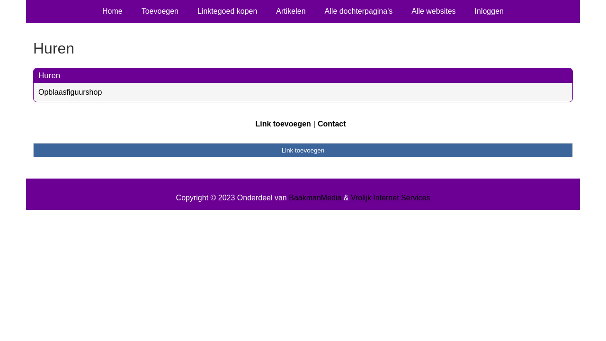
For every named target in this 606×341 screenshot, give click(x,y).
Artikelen (290, 11)
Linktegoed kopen (227, 11)
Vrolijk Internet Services (390, 198)
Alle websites (433, 11)
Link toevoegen (283, 124)
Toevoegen (160, 11)
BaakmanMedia (315, 198)
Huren (49, 75)
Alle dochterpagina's (359, 11)
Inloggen (489, 11)
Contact (332, 124)
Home (112, 11)
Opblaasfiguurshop (70, 92)
